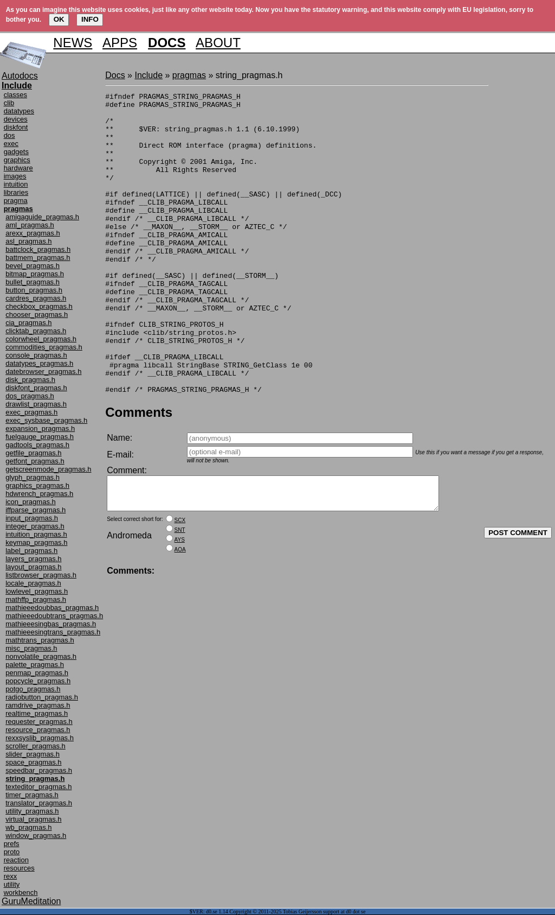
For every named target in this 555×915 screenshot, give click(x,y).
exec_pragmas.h (31, 412)
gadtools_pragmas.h (37, 445)
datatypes (19, 111)
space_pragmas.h (33, 762)
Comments (138, 472)
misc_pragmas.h (31, 648)
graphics (17, 160)
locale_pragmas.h (33, 583)
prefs (12, 844)
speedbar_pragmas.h (38, 770)
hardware (18, 168)
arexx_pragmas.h (32, 233)
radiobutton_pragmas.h (41, 697)
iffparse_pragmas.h (35, 510)
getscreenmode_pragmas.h (48, 469)
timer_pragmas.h (32, 795)
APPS (119, 42)
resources (19, 868)
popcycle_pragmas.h (37, 681)
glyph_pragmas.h (32, 477)
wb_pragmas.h (28, 827)
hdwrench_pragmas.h (39, 494)
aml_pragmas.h (29, 225)
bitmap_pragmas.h (34, 274)
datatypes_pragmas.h (39, 363)
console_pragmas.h (36, 355)
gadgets (16, 152)
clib (9, 103)
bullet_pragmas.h (32, 282)
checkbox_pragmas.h (39, 306)
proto (12, 852)
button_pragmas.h (33, 290)
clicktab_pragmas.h (35, 331)
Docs (115, 75)
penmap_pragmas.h (36, 673)
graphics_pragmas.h (37, 485)
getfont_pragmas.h (34, 461)
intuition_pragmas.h (36, 534)
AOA (180, 616)
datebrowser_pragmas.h (43, 371)
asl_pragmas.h (28, 241)
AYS (180, 606)
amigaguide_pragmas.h (42, 217)
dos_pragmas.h (29, 396)
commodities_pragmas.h (43, 347)
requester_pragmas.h (39, 721)
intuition (16, 184)
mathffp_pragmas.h (35, 599)
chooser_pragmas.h (36, 314)
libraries (16, 192)
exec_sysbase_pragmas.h (46, 420)
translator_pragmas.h (38, 803)
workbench (21, 892)
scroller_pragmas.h (35, 746)
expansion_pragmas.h (40, 428)
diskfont (16, 127)
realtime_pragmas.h (36, 713)
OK (59, 19)
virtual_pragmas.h (33, 819)
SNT (180, 597)
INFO (90, 19)
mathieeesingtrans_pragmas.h (52, 632)
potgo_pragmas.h (32, 689)
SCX (180, 587)
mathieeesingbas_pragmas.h (50, 624)
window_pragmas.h (35, 835)
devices (16, 119)
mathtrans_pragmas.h (39, 640)
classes (15, 95)
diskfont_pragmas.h (36, 388)
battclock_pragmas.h (37, 249)
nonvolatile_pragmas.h (40, 656)
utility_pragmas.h (32, 811)
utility (12, 884)
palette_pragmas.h (34, 664)
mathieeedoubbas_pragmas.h (52, 607)
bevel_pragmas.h (32, 266)
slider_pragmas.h (32, 754)
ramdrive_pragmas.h (37, 705)
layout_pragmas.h (33, 567)
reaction (16, 860)
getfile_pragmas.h (33, 453)
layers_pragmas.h (33, 559)
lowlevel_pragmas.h (36, 591)
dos (9, 135)
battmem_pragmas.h (37, 257)
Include (148, 75)
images (15, 176)
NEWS (72, 42)
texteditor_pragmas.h (38, 787)
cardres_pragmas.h (35, 298)
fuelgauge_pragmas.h (39, 437)
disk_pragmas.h (30, 380)
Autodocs (20, 75)
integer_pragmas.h (34, 526)
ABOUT (218, 42)
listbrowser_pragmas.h (40, 575)
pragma (16, 200)
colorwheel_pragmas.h (40, 339)
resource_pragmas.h (37, 730)
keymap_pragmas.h (36, 542)
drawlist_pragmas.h (36, 404)
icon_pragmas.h (30, 502)
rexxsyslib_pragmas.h (39, 738)
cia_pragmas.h (28, 323)
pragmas (189, 75)
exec (11, 143)
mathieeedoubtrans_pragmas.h (54, 616)
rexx (10, 876)
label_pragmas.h (31, 551)
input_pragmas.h (31, 518)
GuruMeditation (31, 901)
